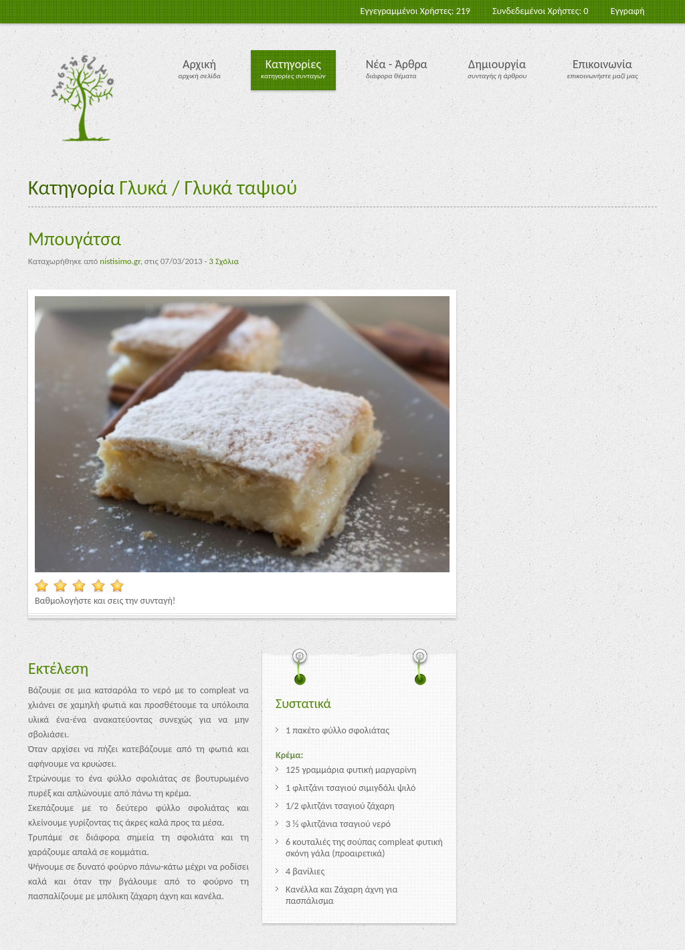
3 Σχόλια (223, 261)
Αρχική (199, 64)
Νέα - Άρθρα (396, 64)
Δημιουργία (497, 64)
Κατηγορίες (293, 64)
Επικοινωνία (602, 64)
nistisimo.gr (120, 261)
